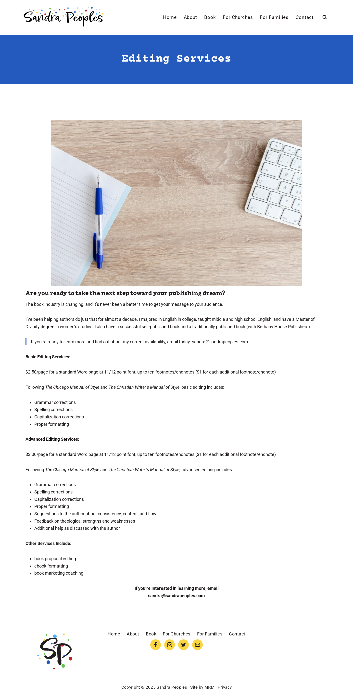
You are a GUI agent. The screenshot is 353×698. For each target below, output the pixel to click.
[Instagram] (169, 644)
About (190, 17)
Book (210, 17)
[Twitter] (183, 644)
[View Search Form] (324, 17)
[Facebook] (155, 644)
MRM (209, 687)
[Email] (197, 644)
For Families (274, 17)
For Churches (238, 17)
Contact (305, 17)
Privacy (225, 687)
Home (170, 17)
